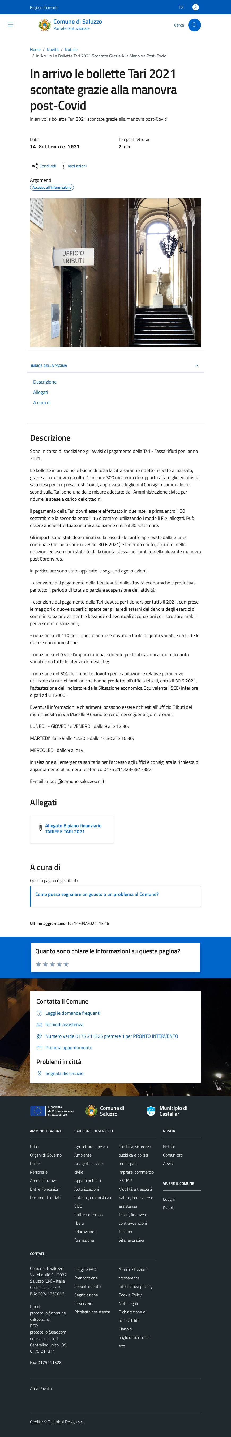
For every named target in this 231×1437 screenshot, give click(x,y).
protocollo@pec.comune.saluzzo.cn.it (48, 1335)
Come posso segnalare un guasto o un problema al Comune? (97, 894)
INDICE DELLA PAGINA (115, 366)
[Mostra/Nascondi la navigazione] (10, 24)
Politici (35, 1163)
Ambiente (83, 1155)
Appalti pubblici (87, 1180)
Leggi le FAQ (85, 1269)
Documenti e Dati (45, 1197)
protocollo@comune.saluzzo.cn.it (48, 1316)
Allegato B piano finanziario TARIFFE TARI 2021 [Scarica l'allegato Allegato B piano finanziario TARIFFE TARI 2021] (73, 828)
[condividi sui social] (43, 166)
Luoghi (169, 1199)
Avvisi (168, 1163)
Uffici (34, 1146)
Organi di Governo (46, 1155)
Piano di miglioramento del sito (135, 1337)
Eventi (168, 1207)
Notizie (169, 1146)
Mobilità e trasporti (135, 1189)
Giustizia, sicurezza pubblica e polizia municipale (135, 1155)
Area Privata (41, 1388)
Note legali (128, 1303)
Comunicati (173, 1155)
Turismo (125, 1231)
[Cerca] (194, 25)
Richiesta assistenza (92, 1312)
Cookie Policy (130, 1295)
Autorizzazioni (86, 1189)
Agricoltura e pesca (91, 1146)
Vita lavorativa (131, 1240)
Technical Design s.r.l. (66, 1421)
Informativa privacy (136, 1286)
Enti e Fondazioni (45, 1189)
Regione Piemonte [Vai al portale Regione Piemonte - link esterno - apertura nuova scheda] (44, 7)
